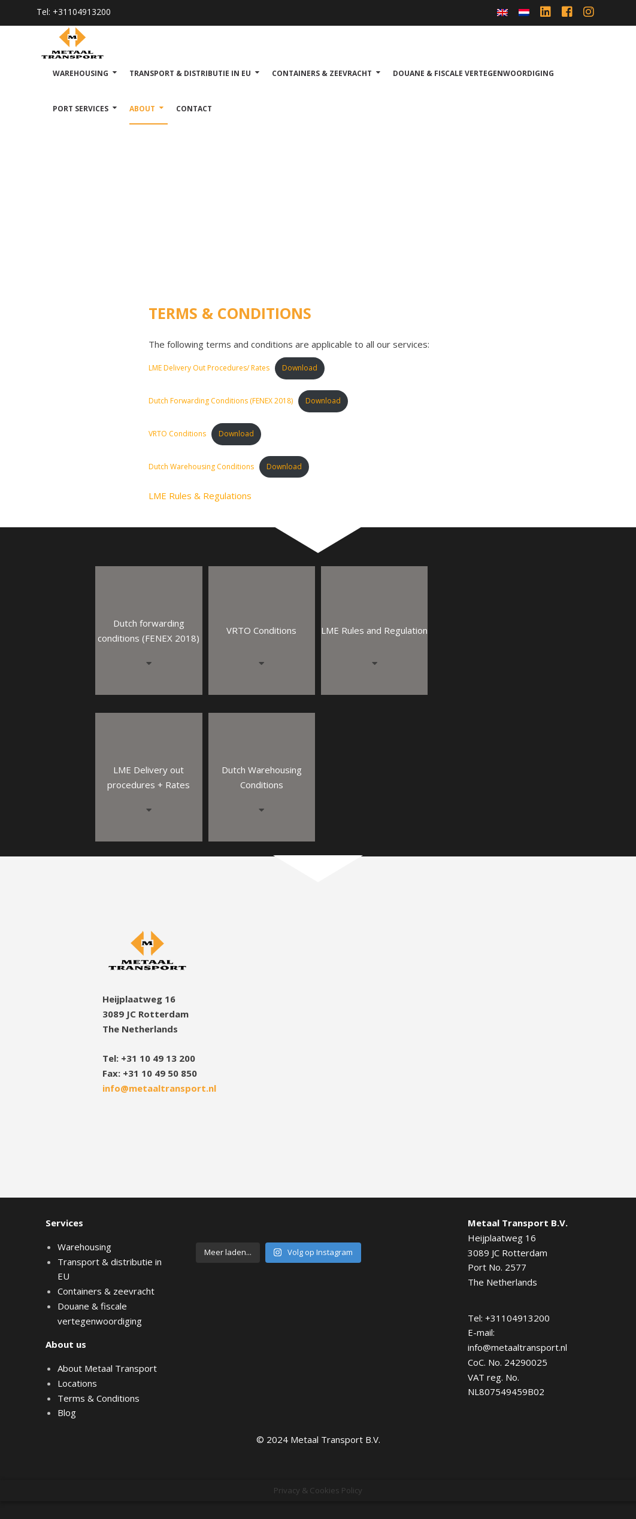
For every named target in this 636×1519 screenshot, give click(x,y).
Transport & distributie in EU (190, 73)
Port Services (80, 109)
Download (299, 368)
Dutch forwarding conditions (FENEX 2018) (148, 630)
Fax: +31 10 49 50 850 (149, 1073)
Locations (77, 1383)
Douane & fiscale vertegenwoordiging (473, 73)
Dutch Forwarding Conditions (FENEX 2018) (221, 401)
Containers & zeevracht (322, 73)
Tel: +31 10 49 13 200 (148, 1058)
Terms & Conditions (98, 1398)
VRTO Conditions (177, 434)
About (142, 109)
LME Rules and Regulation (374, 630)
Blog (66, 1412)
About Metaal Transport (107, 1368)
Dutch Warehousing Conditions (201, 466)
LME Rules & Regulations (200, 496)
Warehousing (80, 73)
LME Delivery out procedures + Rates (148, 777)
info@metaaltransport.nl (159, 1088)
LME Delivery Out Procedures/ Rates (209, 368)
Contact (194, 109)
